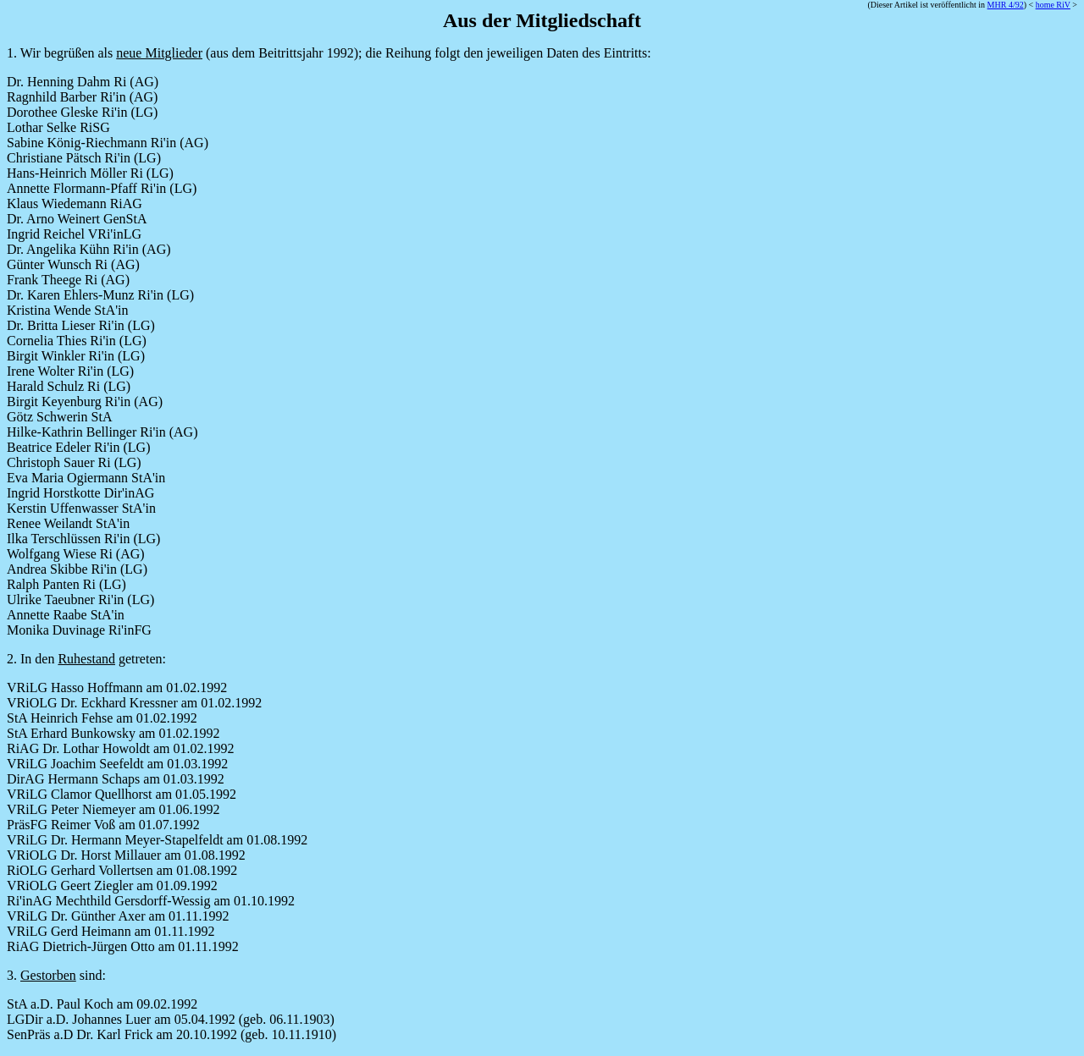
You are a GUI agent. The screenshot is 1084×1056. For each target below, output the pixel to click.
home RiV (1053, 4)
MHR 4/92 (1005, 4)
